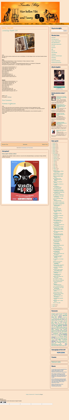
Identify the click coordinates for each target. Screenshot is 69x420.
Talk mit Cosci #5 (56, 302)
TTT (62, 334)
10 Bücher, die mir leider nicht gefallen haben (58, 270)
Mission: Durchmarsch (57, 261)
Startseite (25, 144)
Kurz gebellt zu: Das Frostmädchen (57, 274)
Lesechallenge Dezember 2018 (58, 298)
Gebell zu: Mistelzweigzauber (57, 284)
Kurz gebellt (58, 325)
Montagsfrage (62, 330)
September (55, 158)
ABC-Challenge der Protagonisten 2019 (58, 220)
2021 (54, 150)
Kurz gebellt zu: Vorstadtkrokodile (57, 187)
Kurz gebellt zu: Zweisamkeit (58, 203)
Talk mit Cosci (54, 336)
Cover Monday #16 (57, 208)
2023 (54, 147)
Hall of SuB (55, 207)
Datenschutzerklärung (59, 23)
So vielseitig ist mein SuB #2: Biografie (58, 288)
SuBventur (56, 334)
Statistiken (44, 23)
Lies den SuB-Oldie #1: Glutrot (57, 282)
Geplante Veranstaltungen (56, 55)
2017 (54, 306)
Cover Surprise (60, 320)
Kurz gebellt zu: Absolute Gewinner (58, 216)
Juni (54, 162)
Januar (54, 169)
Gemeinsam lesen (62, 324)
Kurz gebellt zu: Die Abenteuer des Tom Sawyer (57, 179)
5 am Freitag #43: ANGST (58, 226)
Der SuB (26, 23)
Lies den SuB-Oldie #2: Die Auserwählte (58, 225)
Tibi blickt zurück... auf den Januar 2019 (58, 171)
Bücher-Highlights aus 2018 (57, 290)
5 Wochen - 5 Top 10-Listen (57, 313)
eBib (32, 23)
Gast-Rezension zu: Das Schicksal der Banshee (58, 234)
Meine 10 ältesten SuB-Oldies (58, 177)
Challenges (51, 23)
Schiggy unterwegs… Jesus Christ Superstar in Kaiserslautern (61, 123)
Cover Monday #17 (57, 188)
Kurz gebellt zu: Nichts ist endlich (58, 184)
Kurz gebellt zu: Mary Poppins (57, 213)
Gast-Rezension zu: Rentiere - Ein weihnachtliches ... (57, 237)
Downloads (53, 59)
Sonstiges (64, 333)
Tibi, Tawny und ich (7, 23)
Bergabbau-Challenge (57, 247)
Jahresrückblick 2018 (57, 292)
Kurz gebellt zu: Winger (57, 278)
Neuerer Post (5, 144)
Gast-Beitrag (60, 323)
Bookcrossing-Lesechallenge (56, 243)
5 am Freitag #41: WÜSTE (58, 286)
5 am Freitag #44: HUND (58, 198)
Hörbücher (53, 47)
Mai (54, 164)
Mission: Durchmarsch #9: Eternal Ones (58, 246)
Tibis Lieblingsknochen (61, 341)
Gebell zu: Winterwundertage (57, 200)
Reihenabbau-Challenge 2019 (57, 218)
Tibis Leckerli (62, 340)
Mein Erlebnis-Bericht (62, 327)
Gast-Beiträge (54, 52)
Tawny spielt (63, 336)
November (55, 155)
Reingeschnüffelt (56, 332)
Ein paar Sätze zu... (59, 322)
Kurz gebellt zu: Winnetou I (58, 194)
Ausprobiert (55, 318)
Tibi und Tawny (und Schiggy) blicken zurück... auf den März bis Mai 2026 (61, 106)
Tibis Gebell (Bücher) (17, 23)
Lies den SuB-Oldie (55, 326)
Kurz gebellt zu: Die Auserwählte (57, 223)
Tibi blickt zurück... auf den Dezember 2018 (58, 294)
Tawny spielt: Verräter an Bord (9, 153)
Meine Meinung (55, 329)
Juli (54, 161)
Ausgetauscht (64, 317)
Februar (55, 168)
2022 (54, 148)
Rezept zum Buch (64, 332)
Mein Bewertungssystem (56, 44)
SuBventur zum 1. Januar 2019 (58, 301)
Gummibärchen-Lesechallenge (56, 252)
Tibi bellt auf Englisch (60, 337)
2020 (54, 151)
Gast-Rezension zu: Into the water (58, 232)
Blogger (41, 394)
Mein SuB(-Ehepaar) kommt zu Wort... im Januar (57, 211)
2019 (54, 153)
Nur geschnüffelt (63, 331)
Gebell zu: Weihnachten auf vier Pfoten (58, 254)
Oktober (55, 157)
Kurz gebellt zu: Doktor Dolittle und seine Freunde (57, 256)
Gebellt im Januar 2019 (58, 174)
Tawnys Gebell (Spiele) (56, 40)
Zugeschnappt (62, 345)
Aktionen (37, 23)
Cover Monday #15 (57, 239)
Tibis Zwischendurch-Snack (59, 344)
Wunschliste (53, 345)
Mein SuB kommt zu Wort (59, 328)
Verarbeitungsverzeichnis (56, 62)
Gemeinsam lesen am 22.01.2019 (57, 205)
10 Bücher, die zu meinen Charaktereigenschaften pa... (58, 229)
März (54, 167)
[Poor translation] (4, 402)
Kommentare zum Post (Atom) (27, 147)
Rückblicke (55, 333)
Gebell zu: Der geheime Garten (57, 182)
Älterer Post (45, 144)
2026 (54, 143)
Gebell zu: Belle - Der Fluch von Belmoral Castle (58, 265)
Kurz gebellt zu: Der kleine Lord (58, 259)
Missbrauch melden (56, 361)
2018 (54, 304)
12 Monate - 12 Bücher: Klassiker (58, 268)
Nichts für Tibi (54, 331)
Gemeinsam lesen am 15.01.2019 (57, 241)
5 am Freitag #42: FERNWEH (56, 263)
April (54, 165)
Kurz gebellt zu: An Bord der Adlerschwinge (58, 193)
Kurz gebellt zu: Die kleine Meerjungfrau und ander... (58, 190)
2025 (54, 144)
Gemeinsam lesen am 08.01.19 (57, 272)
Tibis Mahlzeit (58, 342)
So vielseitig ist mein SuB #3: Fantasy (58, 196)
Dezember (55, 154)
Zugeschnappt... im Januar (58, 173)
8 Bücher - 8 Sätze (62, 314)
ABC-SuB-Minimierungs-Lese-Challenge (58, 249)
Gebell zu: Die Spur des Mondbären (58, 296)
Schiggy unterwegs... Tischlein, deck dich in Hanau (60, 114)
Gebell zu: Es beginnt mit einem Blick (58, 277)
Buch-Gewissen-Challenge (58, 280)
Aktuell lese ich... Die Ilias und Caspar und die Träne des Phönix (61, 97)
